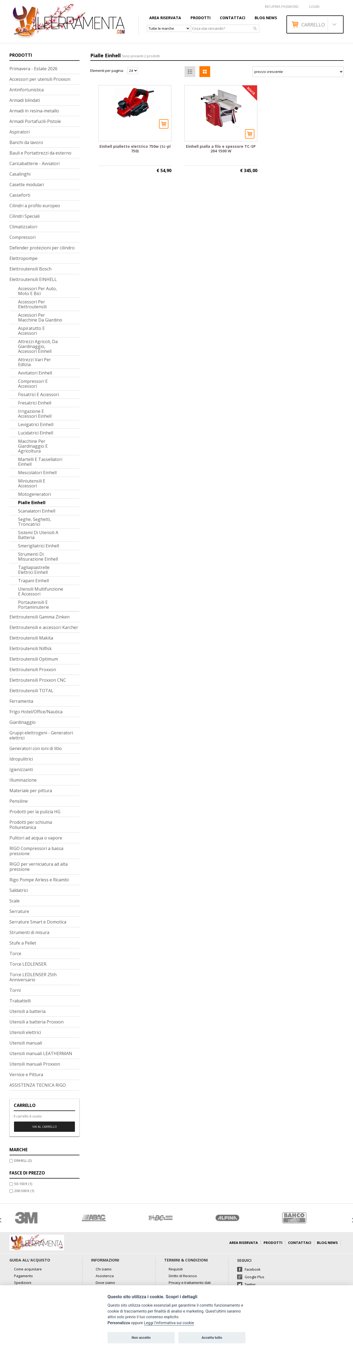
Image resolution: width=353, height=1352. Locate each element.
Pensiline (18, 801)
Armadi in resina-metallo (34, 111)
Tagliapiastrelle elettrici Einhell (34, 569)
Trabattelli (20, 1001)
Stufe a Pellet (22, 943)
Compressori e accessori (33, 383)
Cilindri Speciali (24, 216)
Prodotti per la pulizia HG (34, 812)
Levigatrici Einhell (35, 424)
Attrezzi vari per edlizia (34, 362)
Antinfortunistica (26, 90)
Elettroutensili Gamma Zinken (39, 617)
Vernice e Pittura (26, 1074)
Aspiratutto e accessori (31, 330)
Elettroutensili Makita (31, 638)
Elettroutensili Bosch (30, 269)
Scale (14, 901)
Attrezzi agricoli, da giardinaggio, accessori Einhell (38, 346)
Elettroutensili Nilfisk (30, 648)
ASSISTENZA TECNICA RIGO (37, 1085)
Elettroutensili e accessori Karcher (43, 627)
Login (314, 7)
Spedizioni (22, 1282)
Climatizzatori (23, 227)
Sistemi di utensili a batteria (38, 535)
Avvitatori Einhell (35, 373)
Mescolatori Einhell (37, 473)
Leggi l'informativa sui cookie (169, 1323)
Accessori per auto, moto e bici (37, 291)
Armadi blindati (24, 100)
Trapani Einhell (33, 581)
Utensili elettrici (25, 1032)
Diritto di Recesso (183, 1275)
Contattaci (232, 17)
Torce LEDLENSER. (28, 964)
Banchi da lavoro (26, 142)
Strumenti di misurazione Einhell (38, 556)
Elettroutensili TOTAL (31, 691)
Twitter (250, 1284)
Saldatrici (18, 890)
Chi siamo (104, 1269)
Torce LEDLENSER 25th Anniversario (33, 977)
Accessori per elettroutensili (32, 304)
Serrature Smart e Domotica (37, 922)
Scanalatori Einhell (36, 511)
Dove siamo (105, 1282)
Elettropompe (23, 258)
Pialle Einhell (32, 503)
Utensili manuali (25, 1043)
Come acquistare (28, 1269)
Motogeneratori (34, 494)
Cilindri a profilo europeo (34, 206)
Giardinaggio (22, 722)
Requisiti (176, 1269)
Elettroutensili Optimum (33, 659)
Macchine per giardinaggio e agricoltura (33, 446)
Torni (15, 990)
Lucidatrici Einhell (35, 433)
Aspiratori (19, 132)
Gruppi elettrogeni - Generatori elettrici (41, 735)
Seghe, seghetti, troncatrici (34, 521)
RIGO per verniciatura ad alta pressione (38, 866)
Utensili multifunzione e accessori (40, 591)
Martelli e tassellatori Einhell (40, 461)
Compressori (22, 237)
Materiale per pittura (30, 791)
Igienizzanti (21, 769)
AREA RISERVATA (165, 17)
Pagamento (23, 1275)
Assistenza (105, 1275)
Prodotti (200, 17)
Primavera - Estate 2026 (33, 69)
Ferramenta (21, 701)
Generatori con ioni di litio (35, 748)
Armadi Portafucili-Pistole (35, 121)
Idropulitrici (21, 759)
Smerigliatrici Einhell (38, 546)
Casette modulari (26, 185)
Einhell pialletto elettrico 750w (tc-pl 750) (135, 148)
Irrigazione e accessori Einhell (34, 413)
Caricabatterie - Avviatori (34, 163)
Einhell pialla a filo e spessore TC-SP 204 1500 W (221, 148)
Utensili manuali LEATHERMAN (40, 1053)
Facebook (253, 1269)
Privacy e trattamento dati (190, 1282)
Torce (15, 953)
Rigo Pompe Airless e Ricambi (39, 880)
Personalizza (119, 1323)
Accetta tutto (212, 1338)
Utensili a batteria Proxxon (36, 1022)
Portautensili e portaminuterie (33, 604)
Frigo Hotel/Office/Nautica (36, 712)
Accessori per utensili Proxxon (39, 79)
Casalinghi (19, 174)
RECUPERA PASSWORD (282, 6)
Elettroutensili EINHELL (33, 279)
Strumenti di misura (29, 932)
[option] (42, 1218)
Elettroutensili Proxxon (32, 669)
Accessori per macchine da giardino (40, 317)
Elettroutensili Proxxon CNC (37, 680)
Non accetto (141, 1338)
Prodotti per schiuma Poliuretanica (30, 824)
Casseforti (19, 195)
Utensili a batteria (27, 1011)
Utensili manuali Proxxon (34, 1064)
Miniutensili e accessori (31, 483)
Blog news (266, 17)
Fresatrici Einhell (34, 403)
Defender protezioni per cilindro (42, 248)
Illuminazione (23, 780)
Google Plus (254, 1276)
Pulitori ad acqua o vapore (35, 838)
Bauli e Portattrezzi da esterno (40, 153)
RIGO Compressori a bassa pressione (36, 850)
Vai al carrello (44, 1127)
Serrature (19, 911)
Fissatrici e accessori (38, 394)
